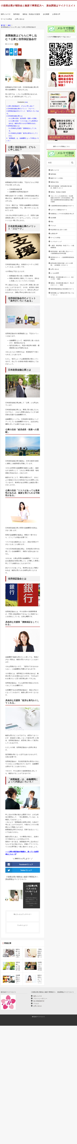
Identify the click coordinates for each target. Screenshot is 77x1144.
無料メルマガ (5, 14)
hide (26, 102)
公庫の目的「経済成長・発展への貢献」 (23, 118)
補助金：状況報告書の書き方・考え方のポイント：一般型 (62, 284)
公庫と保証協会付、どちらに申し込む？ (20, 106)
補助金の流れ (55, 182)
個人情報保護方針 (38, 1001)
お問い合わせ (19, 19)
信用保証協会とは (13, 126)
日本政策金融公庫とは (14, 116)
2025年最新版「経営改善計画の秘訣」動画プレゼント (61, 187)
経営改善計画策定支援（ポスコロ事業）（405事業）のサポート (62, 264)
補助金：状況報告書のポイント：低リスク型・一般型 (62, 278)
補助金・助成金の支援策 (31, 14)
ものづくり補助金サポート (59, 210)
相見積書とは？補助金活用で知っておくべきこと (62, 294)
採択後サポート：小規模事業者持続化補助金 (62, 258)
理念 (52, 221)
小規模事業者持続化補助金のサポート (62, 205)
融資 (9, 25)
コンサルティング (56, 241)
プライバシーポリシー (40, 998)
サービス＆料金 (6, 19)
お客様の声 (56, 14)
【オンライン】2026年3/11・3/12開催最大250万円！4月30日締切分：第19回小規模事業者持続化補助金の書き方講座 (62, 199)
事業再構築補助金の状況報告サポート (62, 289)
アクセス (53, 225)
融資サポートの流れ (57, 178)
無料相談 (16, 14)
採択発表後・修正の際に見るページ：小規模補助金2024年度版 (62, 252)
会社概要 (46, 14)
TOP (3, 25)
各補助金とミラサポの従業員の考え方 (62, 213)
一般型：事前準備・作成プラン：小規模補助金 (62, 246)
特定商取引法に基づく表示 (59, 229)
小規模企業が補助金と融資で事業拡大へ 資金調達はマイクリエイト (38, 5)
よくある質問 (55, 273)
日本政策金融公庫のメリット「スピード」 (21, 108)
